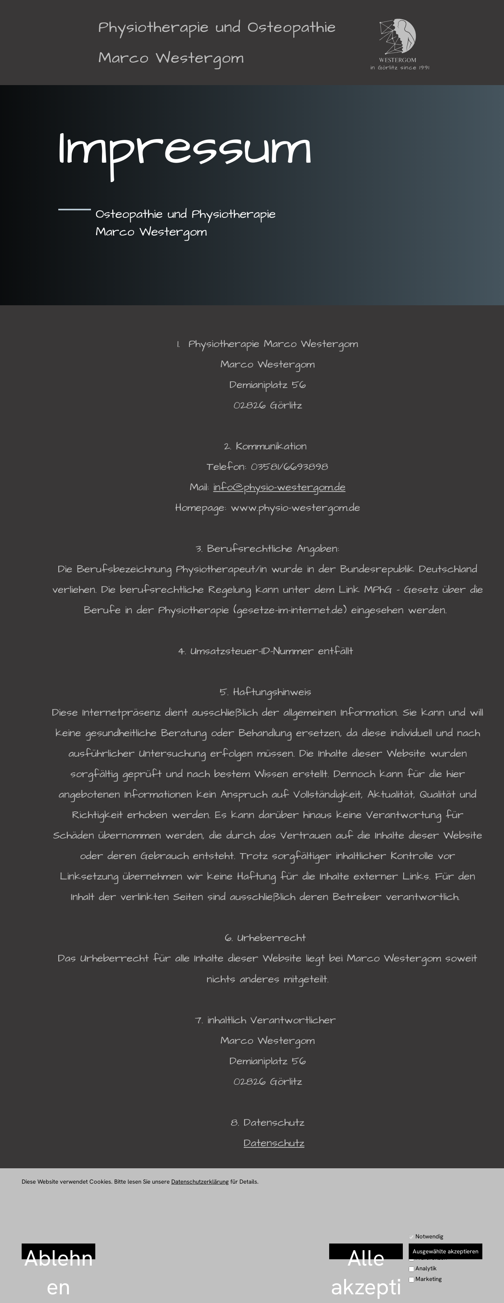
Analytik (426, 1268)
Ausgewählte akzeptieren (445, 1251)
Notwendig (429, 1236)
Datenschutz (274, 1143)
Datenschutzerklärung (200, 1182)
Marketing (428, 1279)
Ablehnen (58, 1251)
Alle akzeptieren (366, 1251)
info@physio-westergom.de (279, 487)
